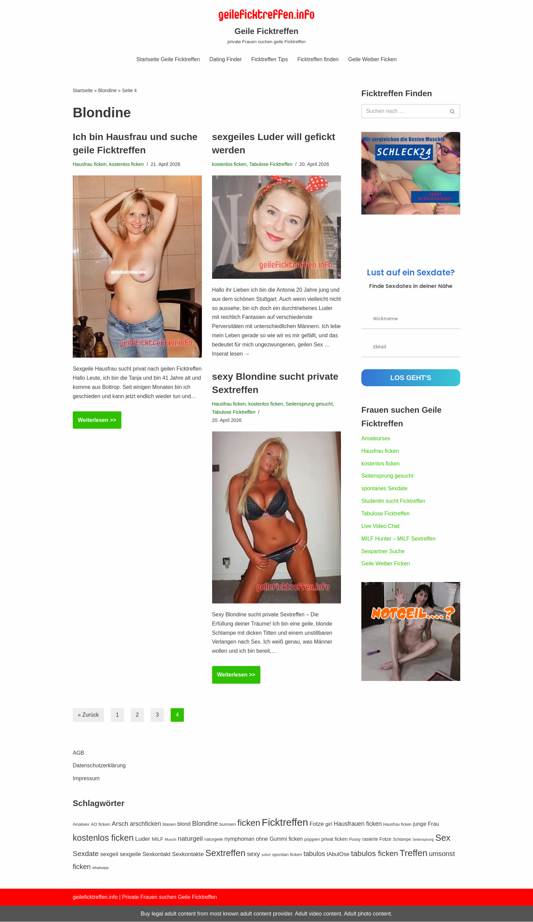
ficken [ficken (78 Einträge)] (249, 839)
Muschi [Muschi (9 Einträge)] (170, 856)
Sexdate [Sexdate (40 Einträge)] (86, 870)
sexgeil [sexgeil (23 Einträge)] (109, 870)
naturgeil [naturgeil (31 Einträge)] (190, 854)
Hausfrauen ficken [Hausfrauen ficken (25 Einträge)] (358, 840)
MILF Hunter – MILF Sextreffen (398, 540)
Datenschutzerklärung (99, 782)
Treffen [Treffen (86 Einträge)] (413, 869)
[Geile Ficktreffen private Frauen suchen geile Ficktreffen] (266, 26)
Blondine (107, 90)
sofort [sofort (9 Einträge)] (266, 871)
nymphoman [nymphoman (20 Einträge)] (239, 855)
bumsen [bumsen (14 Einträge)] (227, 840)
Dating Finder (225, 59)
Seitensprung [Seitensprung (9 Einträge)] (423, 856)
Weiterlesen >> (94, 432)
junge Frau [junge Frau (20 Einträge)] (426, 840)
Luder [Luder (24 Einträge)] (142, 855)
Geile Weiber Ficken (373, 59)
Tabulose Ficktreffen (271, 164)
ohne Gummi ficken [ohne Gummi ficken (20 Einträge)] (279, 855)
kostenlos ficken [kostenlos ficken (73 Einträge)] (103, 854)
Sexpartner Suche (383, 553)
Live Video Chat (380, 527)
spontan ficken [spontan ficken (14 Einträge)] (287, 870)
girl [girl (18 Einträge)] (328, 840)
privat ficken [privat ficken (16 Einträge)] (334, 855)
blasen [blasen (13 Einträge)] (169, 840)
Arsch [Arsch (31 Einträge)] (120, 839)
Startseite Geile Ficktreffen (168, 59)
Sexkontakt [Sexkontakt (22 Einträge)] (156, 870)
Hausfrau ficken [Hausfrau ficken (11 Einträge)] (397, 840)
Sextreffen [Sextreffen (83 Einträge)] (225, 869)
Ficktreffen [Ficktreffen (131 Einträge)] (285, 838)
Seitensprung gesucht (309, 404)
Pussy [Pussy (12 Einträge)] (355, 855)
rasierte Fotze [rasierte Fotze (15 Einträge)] (377, 855)
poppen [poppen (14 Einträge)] (312, 855)
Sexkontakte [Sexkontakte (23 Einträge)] (188, 870)
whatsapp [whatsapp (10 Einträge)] (100, 884)
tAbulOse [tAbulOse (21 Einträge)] (338, 870)
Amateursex (375, 439)
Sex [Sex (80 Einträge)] (443, 854)
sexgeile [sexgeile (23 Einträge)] (130, 870)
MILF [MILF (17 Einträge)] (157, 855)
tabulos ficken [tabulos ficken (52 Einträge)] (374, 869)
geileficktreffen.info (95, 913)
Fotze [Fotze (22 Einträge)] (317, 840)
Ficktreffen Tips (269, 59)
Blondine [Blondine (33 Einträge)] (205, 839)
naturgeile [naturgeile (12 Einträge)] (213, 855)
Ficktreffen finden (318, 59)
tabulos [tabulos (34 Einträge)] (314, 870)
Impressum (86, 795)
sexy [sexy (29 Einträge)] (253, 870)
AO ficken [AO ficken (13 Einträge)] (100, 840)
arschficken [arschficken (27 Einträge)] (145, 840)
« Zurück (88, 715)
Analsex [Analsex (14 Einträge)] (81, 840)
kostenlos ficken (126, 164)
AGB (78, 769)
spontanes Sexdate (384, 489)
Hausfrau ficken (90, 164)
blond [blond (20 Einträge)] (183, 840)
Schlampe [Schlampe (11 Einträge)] (402, 855)
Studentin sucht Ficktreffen (393, 502)
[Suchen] (403, 111)
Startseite (83, 90)
